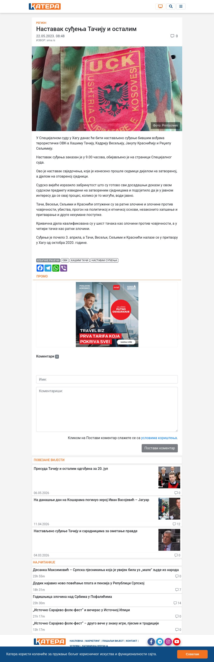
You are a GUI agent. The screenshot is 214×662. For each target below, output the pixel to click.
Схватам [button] (192, 654)
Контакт (131, 641)
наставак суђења (104, 260)
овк (64, 260)
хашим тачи (79, 260)
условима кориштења (159, 438)
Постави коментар (159, 448)
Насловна (76, 641)
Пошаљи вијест (113, 641)
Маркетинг (92, 641)
